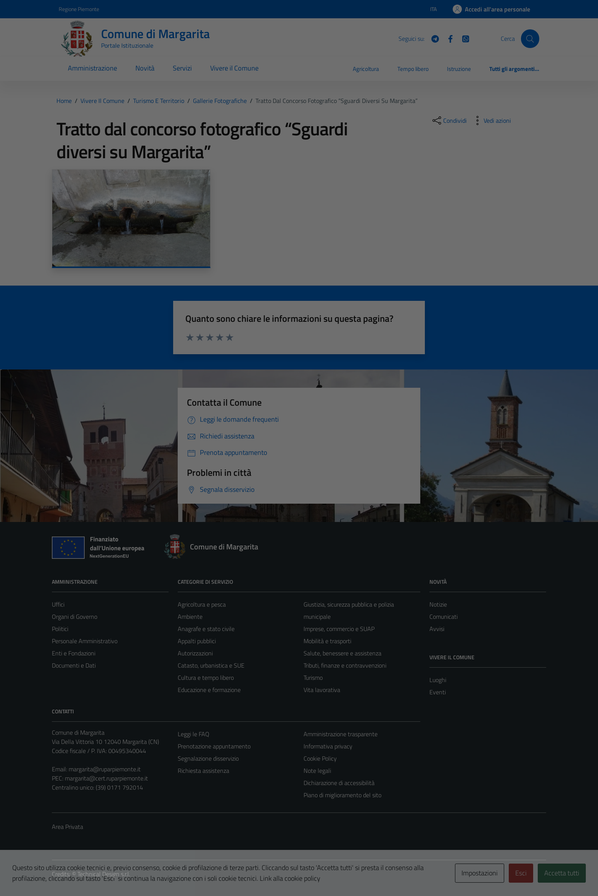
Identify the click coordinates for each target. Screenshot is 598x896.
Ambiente (190, 616)
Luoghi (437, 679)
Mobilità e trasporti (327, 641)
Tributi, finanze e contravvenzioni (345, 665)
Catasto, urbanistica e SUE (211, 665)
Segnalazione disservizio (208, 758)
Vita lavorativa (322, 689)
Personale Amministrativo (84, 641)
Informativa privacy (328, 746)
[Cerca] (530, 38)
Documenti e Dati (74, 665)
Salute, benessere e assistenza (342, 653)
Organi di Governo (74, 616)
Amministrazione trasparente (341, 734)
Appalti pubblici (197, 641)
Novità (144, 68)
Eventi (437, 692)
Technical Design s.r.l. (103, 873)
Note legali (317, 770)
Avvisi (436, 628)
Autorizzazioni (195, 653)
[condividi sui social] (448, 120)
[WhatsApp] (462, 38)
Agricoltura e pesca (202, 604)
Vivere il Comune (234, 68)
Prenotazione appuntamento (214, 746)
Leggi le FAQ (193, 734)
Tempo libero (413, 68)
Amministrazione (92, 68)
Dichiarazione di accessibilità (339, 782)
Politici (60, 628)
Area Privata (67, 826)
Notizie (438, 604)
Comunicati (443, 616)
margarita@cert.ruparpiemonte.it (106, 778)
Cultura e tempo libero (206, 677)
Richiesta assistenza (203, 770)
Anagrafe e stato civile (206, 628)
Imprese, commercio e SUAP (339, 628)
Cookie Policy (320, 758)
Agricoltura (366, 68)
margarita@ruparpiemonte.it (105, 769)
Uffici (58, 604)
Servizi (182, 68)
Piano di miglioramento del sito (342, 795)
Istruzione (459, 68)
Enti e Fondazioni (73, 653)
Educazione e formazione (209, 689)
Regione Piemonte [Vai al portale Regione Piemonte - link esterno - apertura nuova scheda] (79, 9)
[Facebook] (447, 38)
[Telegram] (432, 38)
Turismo (313, 677)
